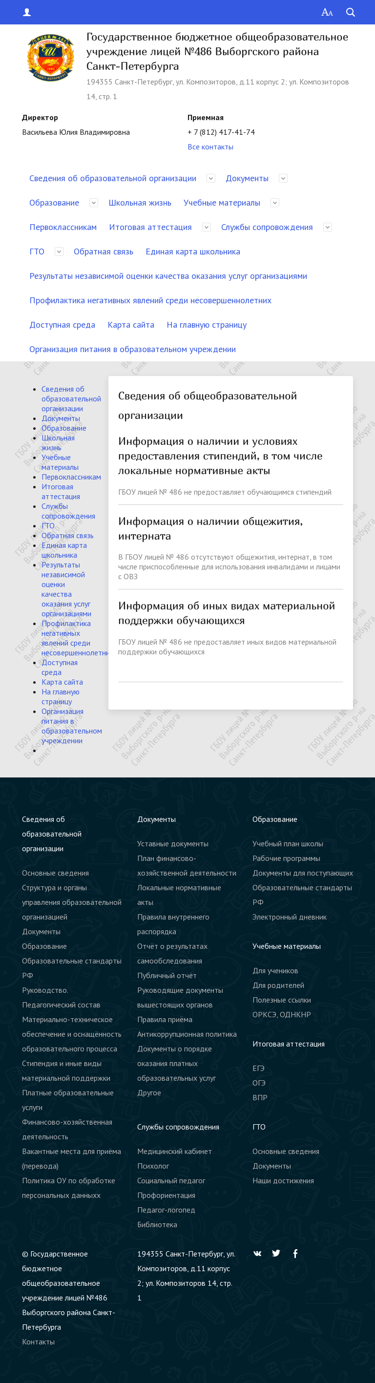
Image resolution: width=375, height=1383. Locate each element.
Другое (149, 1092)
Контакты (38, 1341)
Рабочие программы (286, 858)
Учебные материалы (222, 202)
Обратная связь (103, 251)
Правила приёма (164, 1019)
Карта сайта (130, 324)
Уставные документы (172, 843)
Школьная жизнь (139, 202)
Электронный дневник (289, 917)
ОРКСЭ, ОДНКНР (281, 1014)
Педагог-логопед (166, 1210)
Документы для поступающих (302, 873)
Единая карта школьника (193, 251)
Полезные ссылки (281, 1000)
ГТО (36, 251)
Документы (247, 178)
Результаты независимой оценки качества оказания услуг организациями (168, 275)
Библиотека (157, 1224)
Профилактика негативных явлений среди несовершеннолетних (150, 300)
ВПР (260, 1097)
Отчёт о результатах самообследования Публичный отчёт (172, 960)
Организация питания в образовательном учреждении (132, 349)
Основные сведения (55, 873)
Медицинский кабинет (174, 1151)
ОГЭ (259, 1083)
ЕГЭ (258, 1068)
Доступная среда (62, 324)
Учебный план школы (287, 843)
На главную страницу (207, 324)
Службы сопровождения (267, 226)
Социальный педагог (171, 1180)
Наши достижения (283, 1180)
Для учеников (275, 970)
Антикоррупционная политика (187, 1034)
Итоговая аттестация (150, 226)
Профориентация (166, 1195)
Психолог (153, 1166)
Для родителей (278, 985)
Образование (54, 202)
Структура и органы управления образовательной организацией (72, 902)
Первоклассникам (63, 226)
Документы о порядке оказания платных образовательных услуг (176, 1063)
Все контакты (210, 146)
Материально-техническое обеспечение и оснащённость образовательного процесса (72, 1033)
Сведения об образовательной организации (112, 178)
